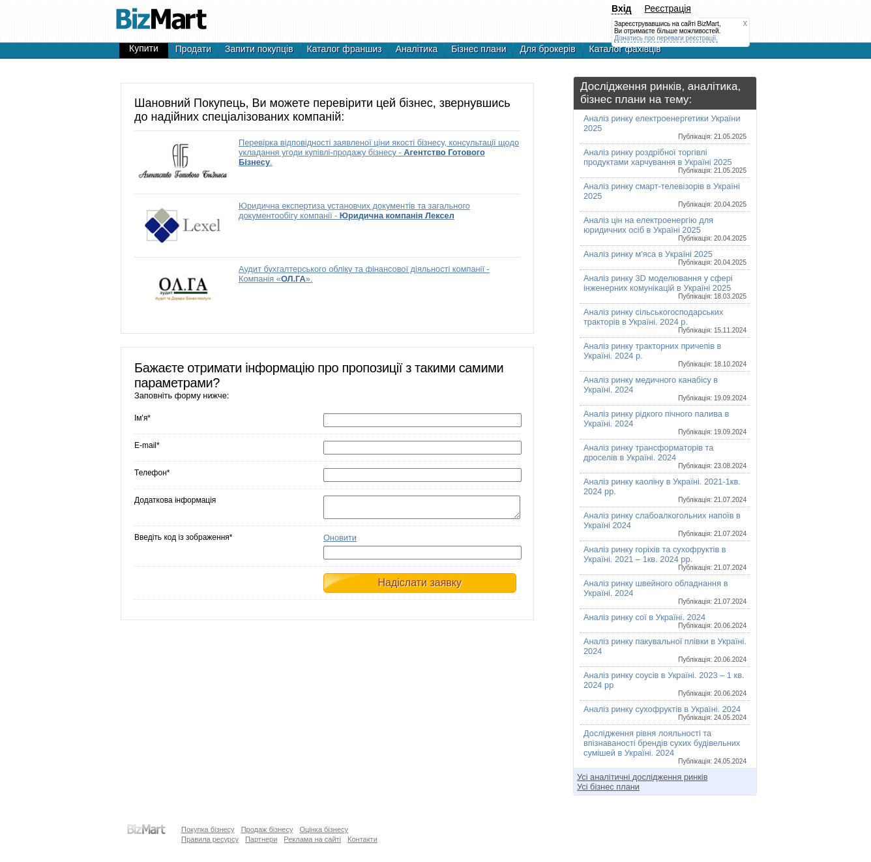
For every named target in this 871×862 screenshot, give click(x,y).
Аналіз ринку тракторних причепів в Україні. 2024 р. (664, 354)
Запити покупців (259, 49)
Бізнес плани (478, 49)
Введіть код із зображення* (183, 541)
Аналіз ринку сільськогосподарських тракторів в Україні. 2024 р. (664, 320)
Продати (193, 49)
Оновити (340, 541)
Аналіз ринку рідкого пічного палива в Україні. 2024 (664, 422)
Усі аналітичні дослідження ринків (642, 777)
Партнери (261, 839)
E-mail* (147, 445)
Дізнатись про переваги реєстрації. (666, 38)
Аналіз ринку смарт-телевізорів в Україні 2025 (664, 194)
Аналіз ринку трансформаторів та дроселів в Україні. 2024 (664, 456)
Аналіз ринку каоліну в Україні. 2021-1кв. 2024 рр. (664, 490)
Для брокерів (547, 49)
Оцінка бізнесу (323, 829)
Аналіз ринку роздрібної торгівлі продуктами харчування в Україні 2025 (664, 160)
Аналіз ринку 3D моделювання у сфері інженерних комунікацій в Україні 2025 (664, 286)
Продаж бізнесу (267, 829)
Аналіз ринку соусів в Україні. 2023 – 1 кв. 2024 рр (664, 683)
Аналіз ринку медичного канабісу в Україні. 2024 (664, 388)
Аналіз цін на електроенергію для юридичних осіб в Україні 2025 (664, 228)
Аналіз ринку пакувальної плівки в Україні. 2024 (664, 649)
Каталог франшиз (344, 49)
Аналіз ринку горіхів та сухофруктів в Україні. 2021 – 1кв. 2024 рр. (664, 557)
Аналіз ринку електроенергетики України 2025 (664, 126)
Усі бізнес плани (608, 787)
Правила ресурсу (210, 839)
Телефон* (152, 472)
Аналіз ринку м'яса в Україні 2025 (664, 257)
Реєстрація (668, 8)
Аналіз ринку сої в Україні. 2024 (664, 620)
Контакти (362, 839)
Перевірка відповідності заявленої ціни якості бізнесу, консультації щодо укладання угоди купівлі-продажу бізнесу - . (379, 152)
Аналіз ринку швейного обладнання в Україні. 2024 (664, 591)
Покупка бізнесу (208, 829)
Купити (143, 48)
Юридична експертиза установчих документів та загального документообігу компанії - (354, 210)
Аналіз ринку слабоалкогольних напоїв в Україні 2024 (664, 524)
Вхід (622, 8)
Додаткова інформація (175, 500)
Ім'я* (142, 418)
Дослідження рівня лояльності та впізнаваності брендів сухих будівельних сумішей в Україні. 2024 (664, 746)
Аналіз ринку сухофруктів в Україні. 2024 (664, 712)
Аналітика (417, 49)
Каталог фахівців (625, 49)
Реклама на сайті (312, 839)
